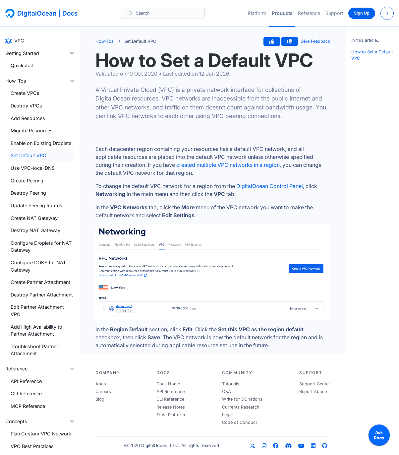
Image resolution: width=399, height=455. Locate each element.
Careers (103, 391)
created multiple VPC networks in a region (228, 165)
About (101, 383)
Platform (257, 13)
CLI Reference (170, 399)
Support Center (314, 383)
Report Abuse (313, 391)
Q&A (226, 391)
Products (282, 13)
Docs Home (168, 383)
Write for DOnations (242, 399)
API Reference (170, 391)
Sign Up (362, 13)
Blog (99, 399)
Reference (309, 13)
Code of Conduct (239, 422)
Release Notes (170, 407)
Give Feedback (315, 41)
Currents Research (240, 407)
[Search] (163, 13)
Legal (227, 414)
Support (334, 13)
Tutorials (230, 383)
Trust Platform (170, 414)
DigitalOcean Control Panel (269, 186)
